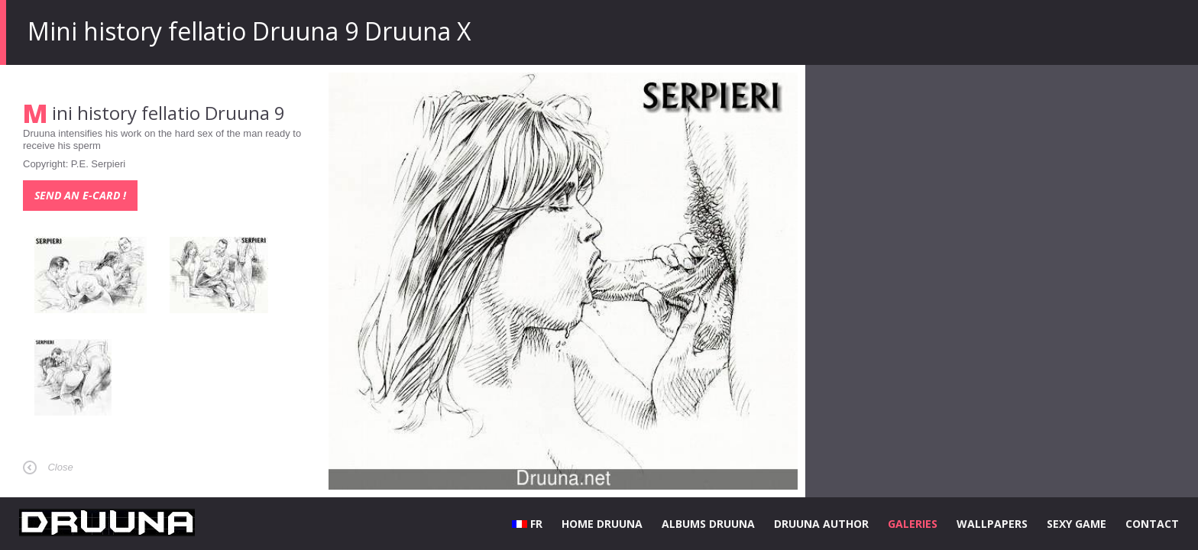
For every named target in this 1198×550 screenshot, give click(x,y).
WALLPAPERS (992, 523)
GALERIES (912, 523)
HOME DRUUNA (602, 523)
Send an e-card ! (80, 195)
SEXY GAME (1076, 523)
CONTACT (1152, 523)
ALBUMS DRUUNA (708, 523)
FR (527, 523)
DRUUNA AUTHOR (821, 523)
